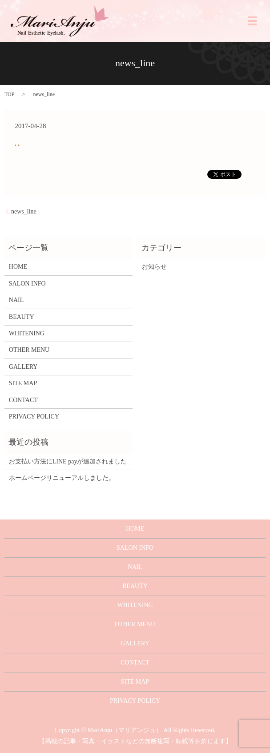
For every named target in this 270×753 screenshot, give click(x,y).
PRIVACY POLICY (34, 416)
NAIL (16, 300)
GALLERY (23, 366)
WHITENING (26, 333)
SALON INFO (27, 283)
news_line (23, 211)
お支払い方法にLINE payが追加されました (68, 461)
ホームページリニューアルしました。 (62, 478)
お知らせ (154, 266)
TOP (9, 94)
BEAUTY (21, 317)
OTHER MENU (29, 349)
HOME (18, 266)
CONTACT (23, 400)
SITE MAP (23, 383)
